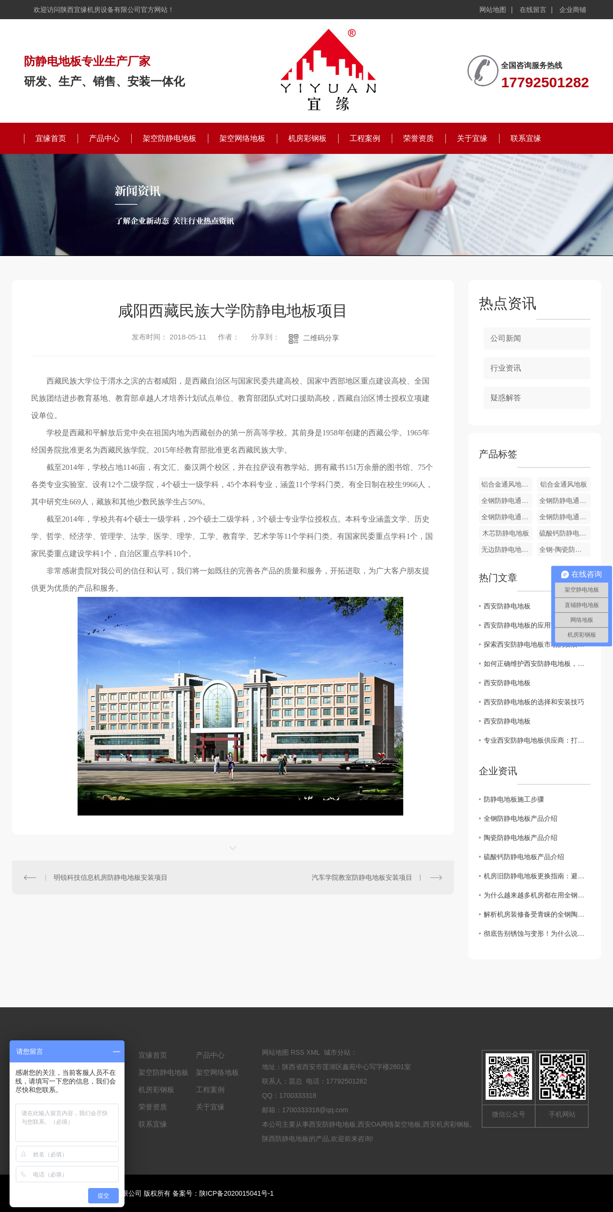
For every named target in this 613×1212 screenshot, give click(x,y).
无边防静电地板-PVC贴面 (507, 549)
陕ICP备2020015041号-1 (236, 1193)
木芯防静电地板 (505, 533)
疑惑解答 (505, 398)
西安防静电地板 (507, 606)
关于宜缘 (472, 138)
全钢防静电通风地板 (507, 500)
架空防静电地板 (169, 138)
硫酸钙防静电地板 (564, 533)
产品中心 (104, 138)
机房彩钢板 (307, 138)
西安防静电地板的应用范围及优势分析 (537, 625)
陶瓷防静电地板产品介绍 (520, 837)
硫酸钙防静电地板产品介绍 (524, 857)
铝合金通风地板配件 (507, 484)
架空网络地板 (242, 138)
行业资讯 (505, 368)
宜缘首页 (50, 138)
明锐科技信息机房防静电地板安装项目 (111, 877)
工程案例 (365, 138)
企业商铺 (572, 9)
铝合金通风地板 (563, 484)
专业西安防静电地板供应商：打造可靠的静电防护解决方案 (537, 740)
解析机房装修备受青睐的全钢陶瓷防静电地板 (537, 914)
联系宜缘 (526, 138)
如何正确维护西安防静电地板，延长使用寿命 (537, 663)
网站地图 (492, 9)
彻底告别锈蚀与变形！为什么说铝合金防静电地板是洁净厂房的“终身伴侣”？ (537, 933)
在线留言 (533, 9)
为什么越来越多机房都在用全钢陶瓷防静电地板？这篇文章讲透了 (537, 895)
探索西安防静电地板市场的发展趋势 (537, 644)
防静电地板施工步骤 (514, 799)
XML (313, 1052)
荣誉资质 (418, 138)
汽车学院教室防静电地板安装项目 (362, 877)
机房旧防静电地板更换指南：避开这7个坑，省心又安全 (537, 876)
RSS (298, 1052)
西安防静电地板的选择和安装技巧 (534, 702)
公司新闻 (505, 338)
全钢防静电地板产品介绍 (520, 818)
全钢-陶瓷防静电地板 (564, 549)
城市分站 (337, 1052)
